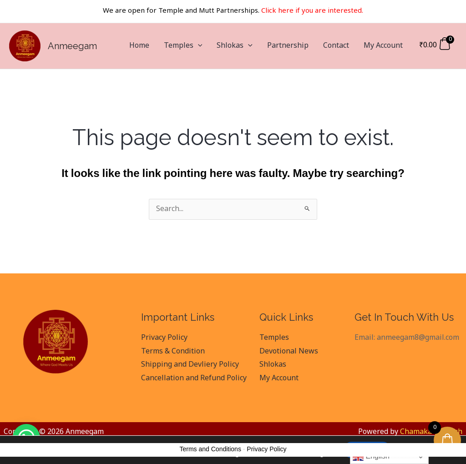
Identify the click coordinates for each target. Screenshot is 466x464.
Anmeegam (72, 45)
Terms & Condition (173, 351)
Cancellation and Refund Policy (194, 378)
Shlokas (235, 46)
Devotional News (288, 351)
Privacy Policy (164, 338)
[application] (198, 46)
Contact (336, 45)
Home (139, 45)
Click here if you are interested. (312, 11)
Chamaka (416, 432)
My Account (383, 45)
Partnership (288, 45)
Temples (183, 46)
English (371, 456)
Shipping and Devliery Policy (190, 364)
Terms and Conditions (210, 449)
